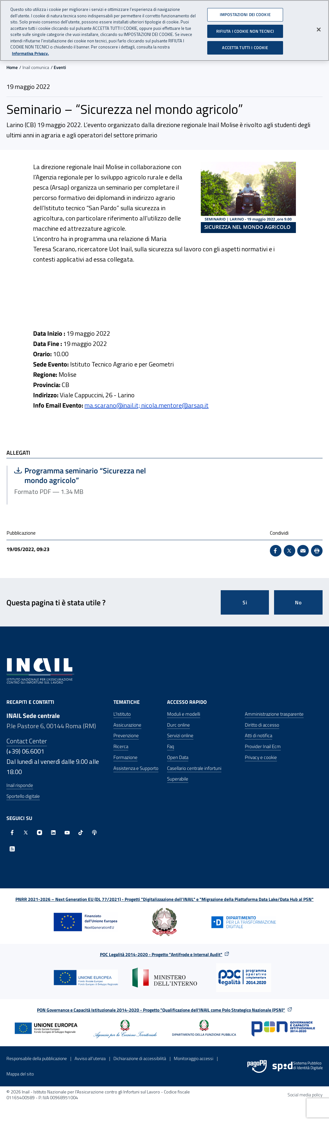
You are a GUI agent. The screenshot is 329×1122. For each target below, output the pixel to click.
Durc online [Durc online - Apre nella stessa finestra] (178, 725)
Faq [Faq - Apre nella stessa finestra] (170, 746)
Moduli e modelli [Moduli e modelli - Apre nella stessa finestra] (183, 714)
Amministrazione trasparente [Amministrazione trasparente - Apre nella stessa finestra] (274, 714)
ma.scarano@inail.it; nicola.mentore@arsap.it (146, 405)
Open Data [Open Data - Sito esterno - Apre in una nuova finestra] (177, 757)
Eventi (60, 67)
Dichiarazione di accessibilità (139, 1058)
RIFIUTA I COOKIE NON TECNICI (245, 27)
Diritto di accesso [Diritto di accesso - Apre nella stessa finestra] (262, 725)
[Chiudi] (319, 26)
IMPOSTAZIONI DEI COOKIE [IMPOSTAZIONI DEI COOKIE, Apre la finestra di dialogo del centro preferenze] (245, 10)
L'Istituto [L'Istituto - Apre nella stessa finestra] (122, 714)
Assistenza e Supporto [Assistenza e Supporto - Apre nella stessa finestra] (135, 768)
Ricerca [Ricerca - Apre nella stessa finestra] (120, 746)
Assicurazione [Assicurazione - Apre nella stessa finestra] (127, 725)
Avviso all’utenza (90, 1058)
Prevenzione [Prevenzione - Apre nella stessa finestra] (126, 735)
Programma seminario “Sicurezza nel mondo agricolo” (80, 475)
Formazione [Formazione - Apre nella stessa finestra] (125, 757)
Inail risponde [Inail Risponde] (19, 785)
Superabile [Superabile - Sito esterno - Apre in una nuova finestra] (177, 778)
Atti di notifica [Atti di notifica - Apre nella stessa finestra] (258, 735)
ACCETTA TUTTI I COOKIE (245, 44)
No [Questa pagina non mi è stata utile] (298, 602)
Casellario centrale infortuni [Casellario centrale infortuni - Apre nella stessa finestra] (194, 768)
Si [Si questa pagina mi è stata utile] (245, 602)
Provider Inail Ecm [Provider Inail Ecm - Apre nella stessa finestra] (263, 746)
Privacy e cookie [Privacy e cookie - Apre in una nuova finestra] (261, 757)
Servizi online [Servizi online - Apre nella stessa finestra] (180, 735)
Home (12, 67)
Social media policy (305, 1094)
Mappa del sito (20, 1073)
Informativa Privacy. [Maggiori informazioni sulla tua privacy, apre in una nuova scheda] (30, 50)
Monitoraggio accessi (193, 1058)
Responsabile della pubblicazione (36, 1058)
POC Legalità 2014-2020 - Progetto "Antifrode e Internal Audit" (161, 954)
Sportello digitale (23, 796)
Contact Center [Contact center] (26, 741)
